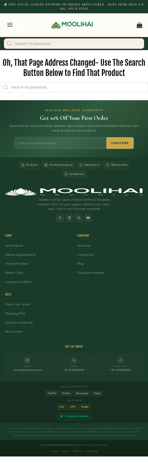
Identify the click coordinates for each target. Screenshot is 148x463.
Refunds (78, 451)
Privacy (54, 451)
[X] (79, 218)
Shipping (92, 451)
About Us (84, 246)
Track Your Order (17, 304)
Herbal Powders (17, 264)
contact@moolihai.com (27, 370)
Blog (80, 264)
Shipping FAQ (15, 314)
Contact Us (85, 255)
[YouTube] (88, 218)
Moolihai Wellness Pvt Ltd (66, 445)
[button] (16, 25)
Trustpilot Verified (74, 416)
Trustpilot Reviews (90, 273)
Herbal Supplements (20, 255)
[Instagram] (69, 218)
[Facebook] (60, 218)
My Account (14, 332)
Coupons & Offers (18, 282)
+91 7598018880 (74, 370)
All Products (14, 246)
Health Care (14, 273)
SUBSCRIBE (120, 143)
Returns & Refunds (19, 323)
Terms (66, 451)
